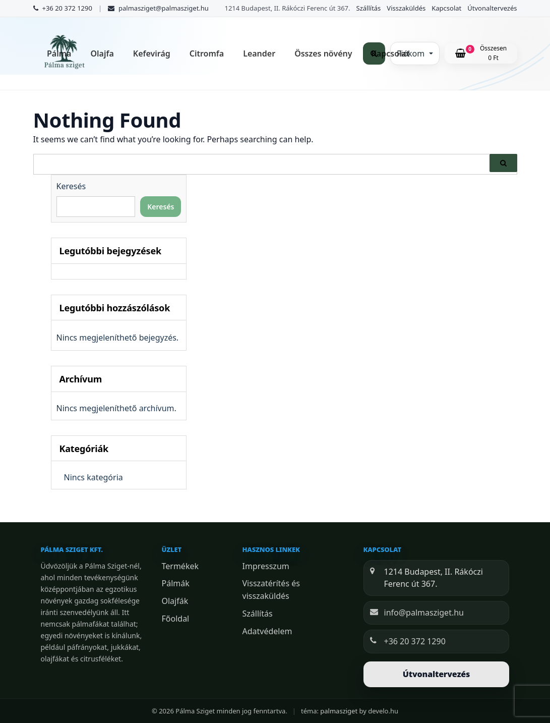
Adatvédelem (267, 631)
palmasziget (338, 710)
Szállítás (368, 8)
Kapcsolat (446, 8)
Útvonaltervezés (492, 8)
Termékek (180, 566)
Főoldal (176, 618)
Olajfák (175, 600)
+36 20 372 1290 (415, 641)
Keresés (71, 186)
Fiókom (411, 53)
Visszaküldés (406, 8)
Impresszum (265, 566)
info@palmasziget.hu (424, 612)
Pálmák (176, 583)
